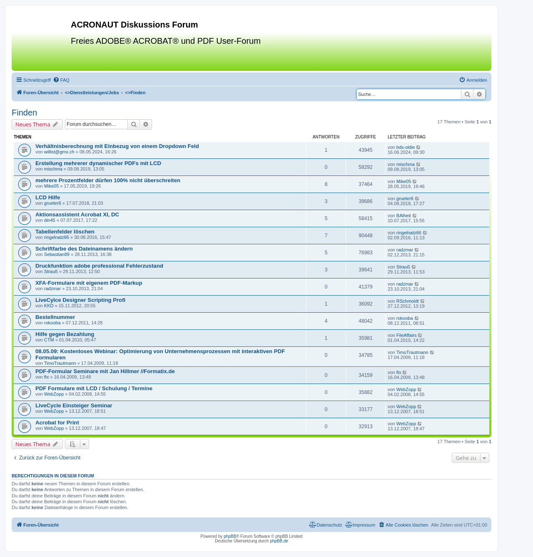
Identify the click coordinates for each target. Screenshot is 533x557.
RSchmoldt (407, 301)
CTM (49, 339)
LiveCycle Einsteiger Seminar (73, 405)
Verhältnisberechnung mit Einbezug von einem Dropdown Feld (117, 146)
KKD (49, 305)
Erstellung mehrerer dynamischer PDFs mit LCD (98, 163)
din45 (49, 220)
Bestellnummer (55, 317)
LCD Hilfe (47, 197)
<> (92, 92)
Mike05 (51, 185)
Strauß (51, 271)
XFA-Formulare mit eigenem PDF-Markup (88, 283)
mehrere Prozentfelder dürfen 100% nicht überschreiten (107, 180)
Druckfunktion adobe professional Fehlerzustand (99, 266)
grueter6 (52, 203)
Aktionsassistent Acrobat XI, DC (77, 214)
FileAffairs (406, 335)
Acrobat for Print (57, 422)
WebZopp (54, 393)
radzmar (404, 249)
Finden (24, 112)
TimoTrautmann (60, 363)
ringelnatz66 (56, 237)
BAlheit (403, 215)
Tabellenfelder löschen (65, 231)
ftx (46, 376)
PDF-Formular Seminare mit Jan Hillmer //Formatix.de (105, 371)
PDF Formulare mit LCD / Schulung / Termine (93, 388)
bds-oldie (405, 147)
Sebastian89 (57, 254)
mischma (53, 168)
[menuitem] (61, 80)
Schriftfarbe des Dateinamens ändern (84, 249)
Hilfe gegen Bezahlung (64, 334)
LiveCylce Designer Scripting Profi (80, 300)
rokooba (52, 322)
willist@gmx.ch (59, 151)
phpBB (230, 536)
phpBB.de (279, 541)
